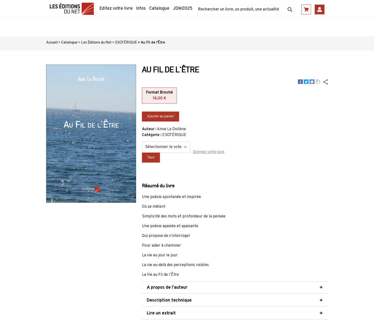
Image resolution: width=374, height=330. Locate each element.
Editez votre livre (116, 8)
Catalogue (159, 8)
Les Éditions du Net (96, 42)
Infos (141, 8)
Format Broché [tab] (159, 95)
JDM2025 (182, 8)
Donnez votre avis (208, 151)
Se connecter (319, 9)
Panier (306, 9)
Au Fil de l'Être (153, 42)
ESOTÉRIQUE (126, 42)
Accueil (52, 42)
